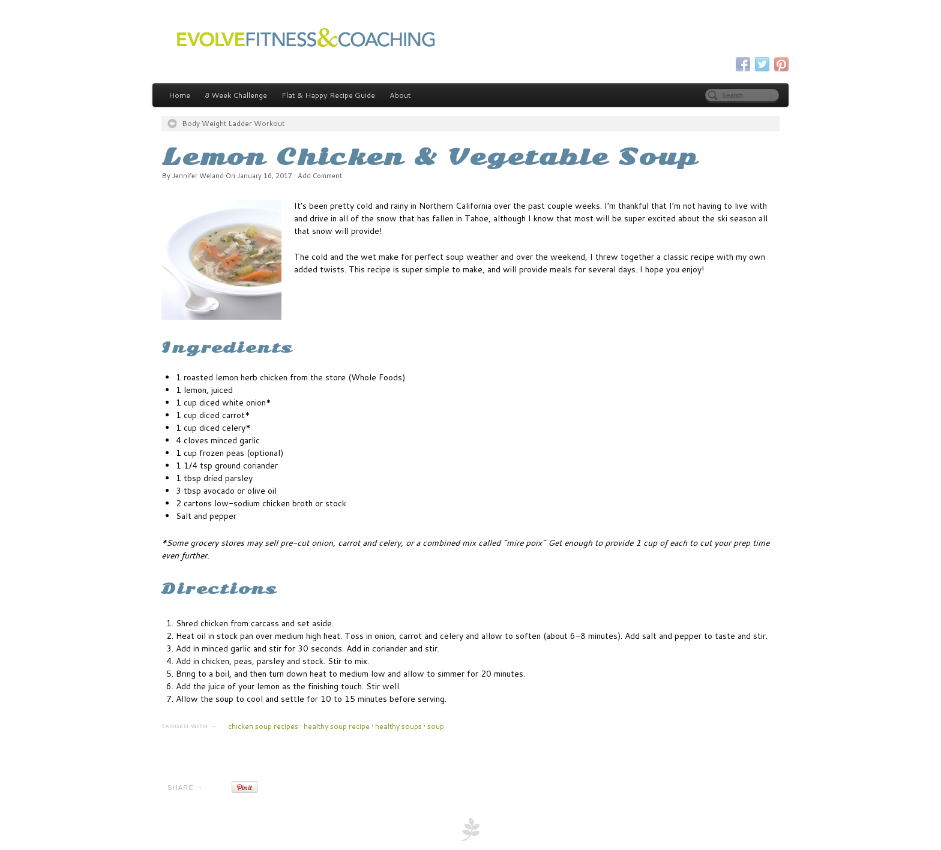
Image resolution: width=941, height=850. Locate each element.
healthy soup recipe (337, 726)
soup (435, 726)
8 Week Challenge (236, 94)
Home (179, 94)
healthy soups (398, 726)
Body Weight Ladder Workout (233, 123)
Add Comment (320, 176)
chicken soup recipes (263, 726)
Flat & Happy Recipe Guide (328, 94)
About (400, 94)
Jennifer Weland (198, 176)
